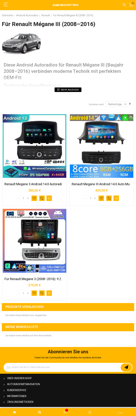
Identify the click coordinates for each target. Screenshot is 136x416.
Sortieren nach (96, 104)
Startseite (7, 15)
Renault (45, 15)
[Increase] (28, 198)
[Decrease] (19, 198)
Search (124, 5)
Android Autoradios (27, 15)
